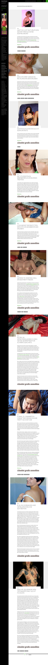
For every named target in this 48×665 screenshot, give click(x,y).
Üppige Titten (21, 296)
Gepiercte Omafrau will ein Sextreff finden (27, 279)
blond (19, 98)
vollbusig (24, 247)
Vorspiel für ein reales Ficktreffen (23, 354)
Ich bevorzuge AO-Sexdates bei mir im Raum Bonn (3, 74)
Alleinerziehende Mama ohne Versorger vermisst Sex (4, 68)
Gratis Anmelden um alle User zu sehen (4, 6)
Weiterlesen (19, 44)
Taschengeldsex (26, 474)
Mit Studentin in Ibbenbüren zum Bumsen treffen (27, 178)
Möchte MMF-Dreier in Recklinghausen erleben (27, 78)
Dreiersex (22, 98)
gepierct (19, 311)
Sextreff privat (4, 1)
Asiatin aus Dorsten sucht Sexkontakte (28, 129)
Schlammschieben (31, 98)
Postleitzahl (3, 8)
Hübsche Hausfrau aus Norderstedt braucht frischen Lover (4, 71)
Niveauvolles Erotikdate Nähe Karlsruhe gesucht (3, 66)
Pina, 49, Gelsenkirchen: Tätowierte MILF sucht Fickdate (26, 591)
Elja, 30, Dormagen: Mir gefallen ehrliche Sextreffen (26, 507)
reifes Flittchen (26, 612)
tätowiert (25, 311)
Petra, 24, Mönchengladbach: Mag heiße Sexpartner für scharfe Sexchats (27, 339)
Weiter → (30, 654)
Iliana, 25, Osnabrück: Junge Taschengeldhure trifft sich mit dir (27, 418)
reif (21, 247)
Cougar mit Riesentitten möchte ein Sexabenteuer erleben (27, 227)
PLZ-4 (18, 28)
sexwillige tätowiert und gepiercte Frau (32, 283)
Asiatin (19, 146)
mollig (26, 98)
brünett (19, 474)
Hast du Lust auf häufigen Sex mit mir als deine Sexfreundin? (28, 31)
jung (22, 474)
